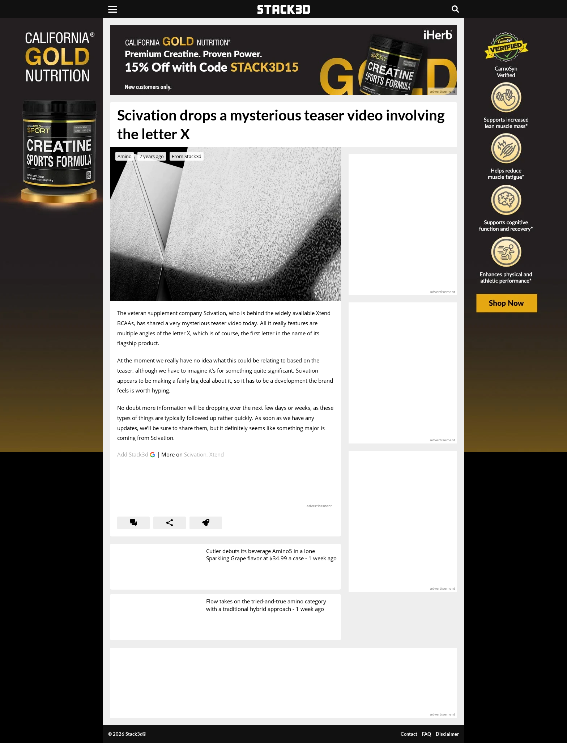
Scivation (195, 454)
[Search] (455, 9)
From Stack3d (186, 156)
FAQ (426, 734)
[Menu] (112, 9)
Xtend (216, 454)
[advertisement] (57, 161)
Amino (125, 156)
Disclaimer (447, 734)
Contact (409, 734)
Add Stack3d (133, 454)
